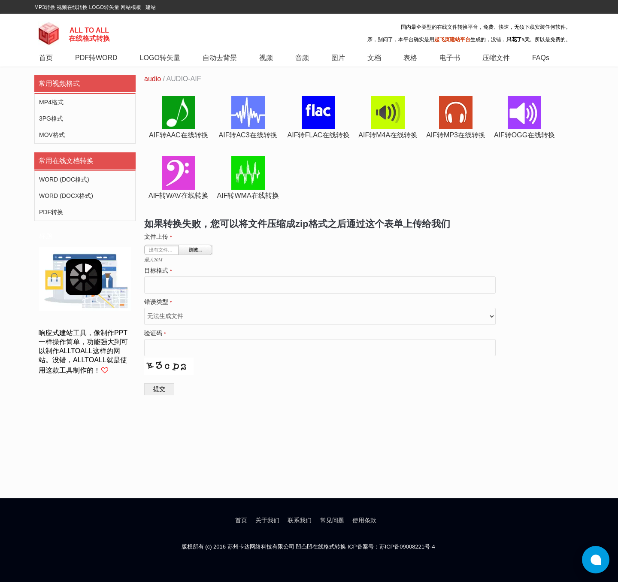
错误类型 (158, 302)
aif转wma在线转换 (248, 195)
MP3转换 (44, 7)
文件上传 (158, 237)
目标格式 (158, 271)
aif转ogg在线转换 (524, 135)
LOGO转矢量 (104, 7)
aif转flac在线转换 (319, 135)
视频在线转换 (72, 7)
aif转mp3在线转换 (455, 135)
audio (152, 78)
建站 (150, 7)
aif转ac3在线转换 (248, 135)
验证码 (155, 333)
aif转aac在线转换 (178, 135)
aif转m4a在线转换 (388, 135)
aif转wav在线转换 (178, 195)
